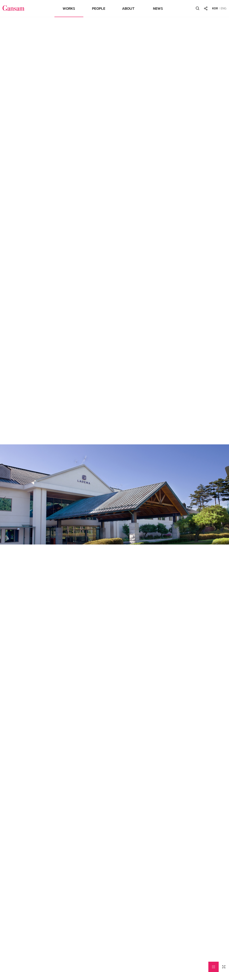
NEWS (158, 8)
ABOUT (128, 8)
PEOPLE (98, 8)
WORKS (69, 8)
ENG (223, 8)
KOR (215, 8)
